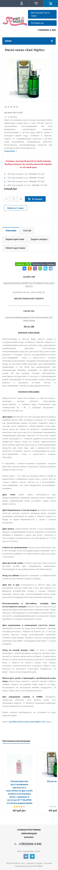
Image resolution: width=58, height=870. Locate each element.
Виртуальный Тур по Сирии (40, 14)
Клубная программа (29, 830)
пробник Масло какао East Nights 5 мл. (27, 722)
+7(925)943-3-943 (46, 30)
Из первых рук (37, 23)
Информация (29, 833)
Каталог (29, 837)
